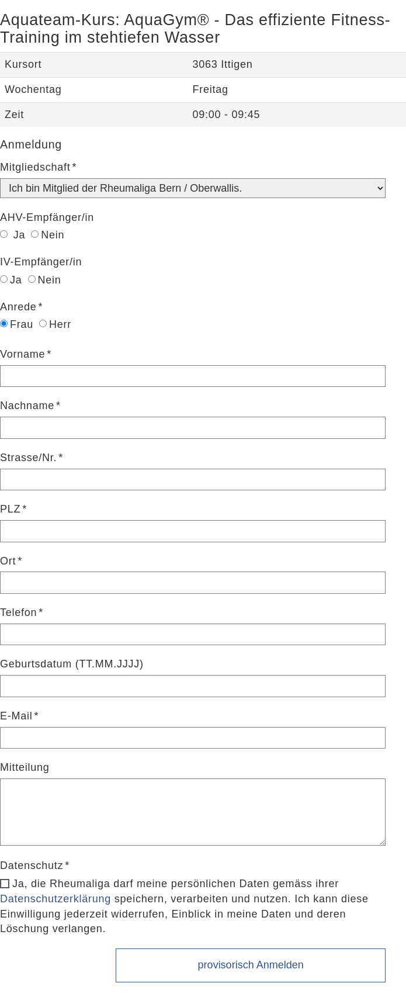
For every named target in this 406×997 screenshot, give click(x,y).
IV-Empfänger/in (41, 262)
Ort (8, 561)
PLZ (10, 509)
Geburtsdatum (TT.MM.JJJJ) (72, 664)
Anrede (18, 307)
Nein (47, 235)
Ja (12, 235)
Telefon (18, 612)
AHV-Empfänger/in (47, 217)
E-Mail (16, 716)
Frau (16, 324)
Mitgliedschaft (35, 167)
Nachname (27, 405)
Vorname (22, 354)
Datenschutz (31, 865)
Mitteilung (25, 767)
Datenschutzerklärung (55, 899)
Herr (55, 324)
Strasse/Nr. (28, 457)
